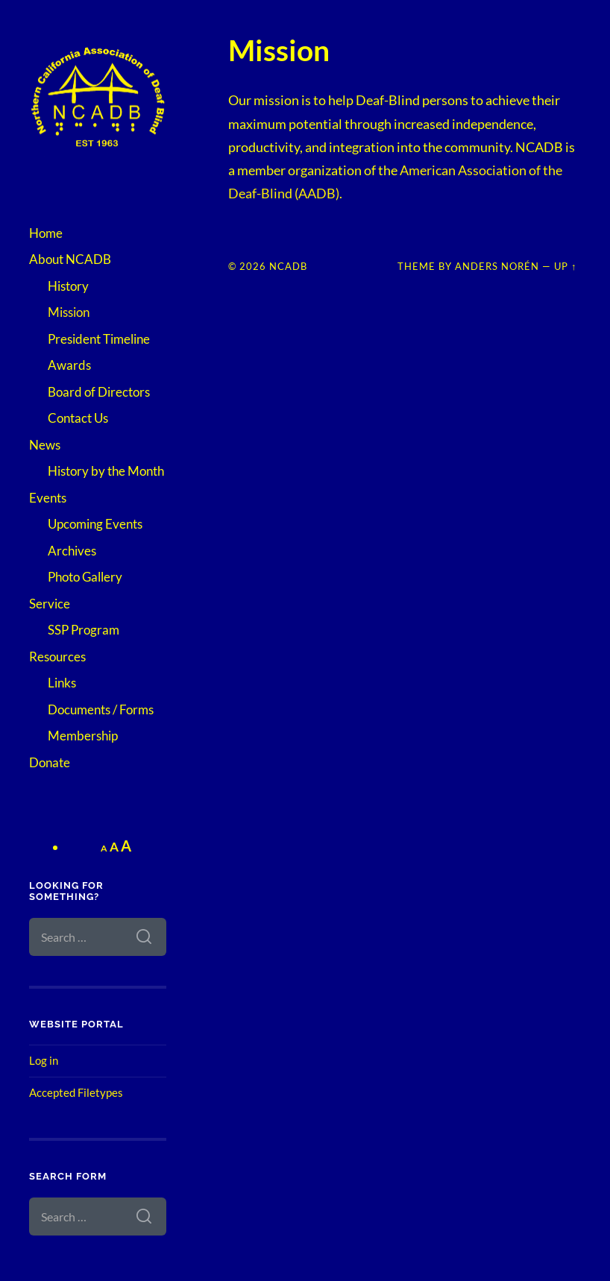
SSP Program (83, 630)
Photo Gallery (85, 577)
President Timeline (99, 339)
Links (62, 682)
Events (47, 498)
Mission (68, 312)
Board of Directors (99, 392)
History (68, 286)
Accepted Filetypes (76, 1092)
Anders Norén (497, 266)
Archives (72, 550)
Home (46, 233)
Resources (57, 656)
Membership (83, 735)
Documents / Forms (101, 709)
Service (49, 603)
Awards (69, 365)
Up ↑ (565, 266)
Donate (49, 762)
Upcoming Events (95, 524)
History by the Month (106, 471)
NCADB (288, 266)
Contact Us (78, 418)
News (44, 445)
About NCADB (70, 259)
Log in (43, 1060)
